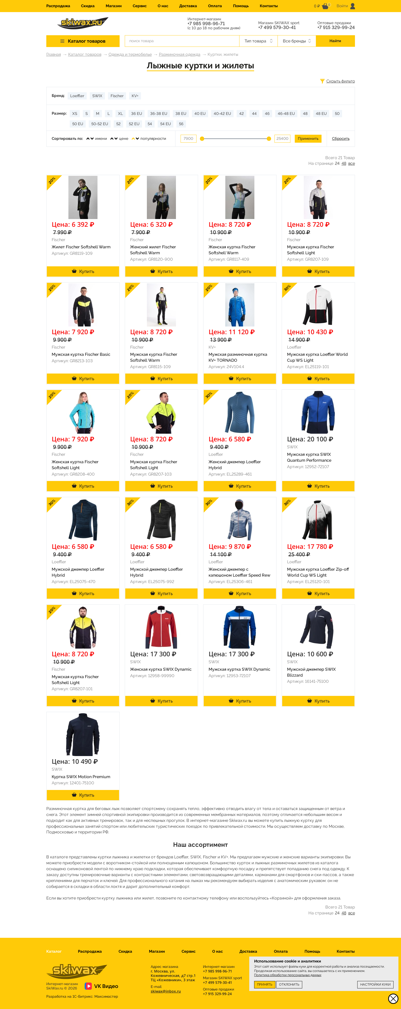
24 (337, 163)
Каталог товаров (84, 54)
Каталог (53, 951)
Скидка (88, 6)
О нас (163, 6)
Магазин (114, 6)
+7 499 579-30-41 (277, 27)
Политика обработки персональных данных (287, 975)
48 (344, 163)
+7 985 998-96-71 (206, 23)
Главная (53, 54)
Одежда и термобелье (130, 54)
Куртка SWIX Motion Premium (81, 776)
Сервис (140, 6)
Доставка (188, 6)
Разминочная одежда (179, 54)
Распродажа (58, 6)
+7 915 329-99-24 (336, 27)
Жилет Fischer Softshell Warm (81, 246)
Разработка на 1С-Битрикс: (82, 996)
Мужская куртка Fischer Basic (81, 354)
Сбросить (341, 138)
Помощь (241, 6)
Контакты (269, 6)
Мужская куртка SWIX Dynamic (239, 669)
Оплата (215, 6)
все (351, 163)
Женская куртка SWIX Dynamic (161, 669)
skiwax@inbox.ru (166, 991)
